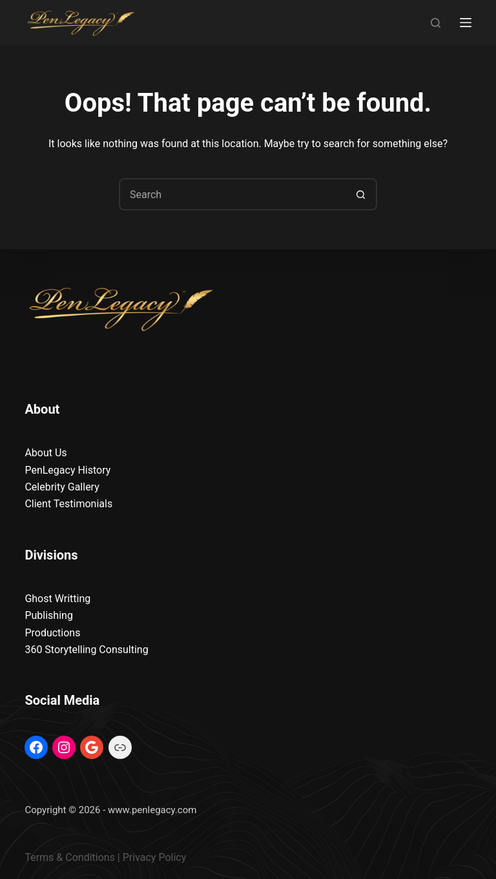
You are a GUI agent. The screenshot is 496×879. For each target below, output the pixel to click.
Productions (52, 633)
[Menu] (465, 22)
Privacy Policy (155, 857)
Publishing (48, 615)
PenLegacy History (67, 470)
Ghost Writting (57, 598)
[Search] (435, 23)
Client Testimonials (68, 504)
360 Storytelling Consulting (86, 649)
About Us (46, 453)
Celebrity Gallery (62, 487)
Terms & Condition (67, 857)
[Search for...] (232, 194)
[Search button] (361, 194)
